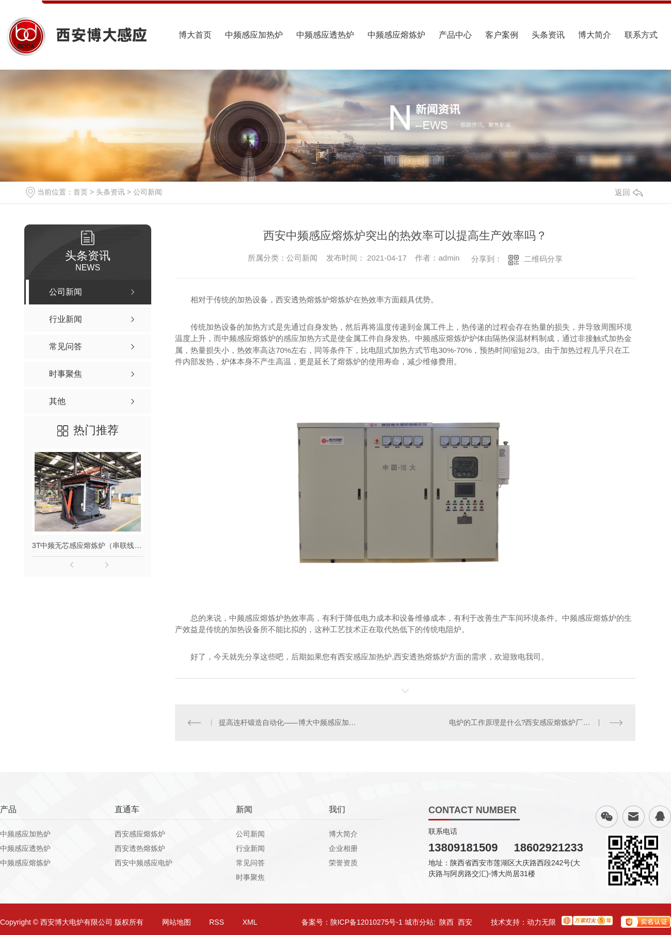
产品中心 (455, 34)
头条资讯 (548, 34)
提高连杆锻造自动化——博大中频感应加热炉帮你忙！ (290, 722)
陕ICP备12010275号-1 (366, 922)
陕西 (446, 922)
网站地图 (176, 922)
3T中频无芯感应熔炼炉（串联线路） (87, 545)
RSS (216, 922)
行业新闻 (250, 848)
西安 (465, 922)
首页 (80, 192)
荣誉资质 (343, 863)
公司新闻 (147, 192)
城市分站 (419, 922)
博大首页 (195, 34)
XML (250, 922)
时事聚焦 (250, 877)
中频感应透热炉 (325, 34)
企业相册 (343, 848)
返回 (629, 192)
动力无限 (541, 922)
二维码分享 (543, 258)
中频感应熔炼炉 (396, 34)
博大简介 (594, 34)
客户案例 (501, 34)
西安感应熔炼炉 (140, 834)
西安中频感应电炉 (143, 863)
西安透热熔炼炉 (140, 848)
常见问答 (250, 863)
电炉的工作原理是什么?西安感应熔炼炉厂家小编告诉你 (536, 722)
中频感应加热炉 (254, 34)
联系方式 (641, 34)
